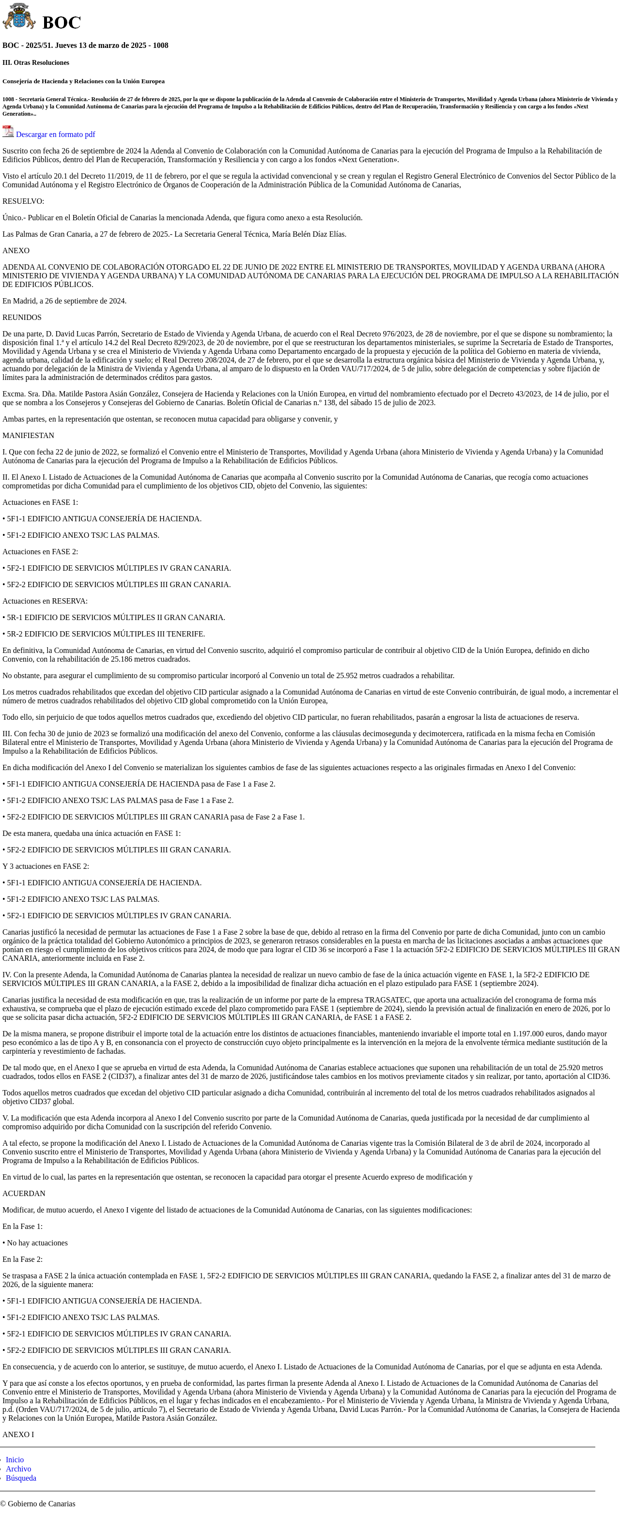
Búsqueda (21, 1478)
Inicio (15, 1459)
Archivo (18, 1469)
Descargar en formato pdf (55, 134)
